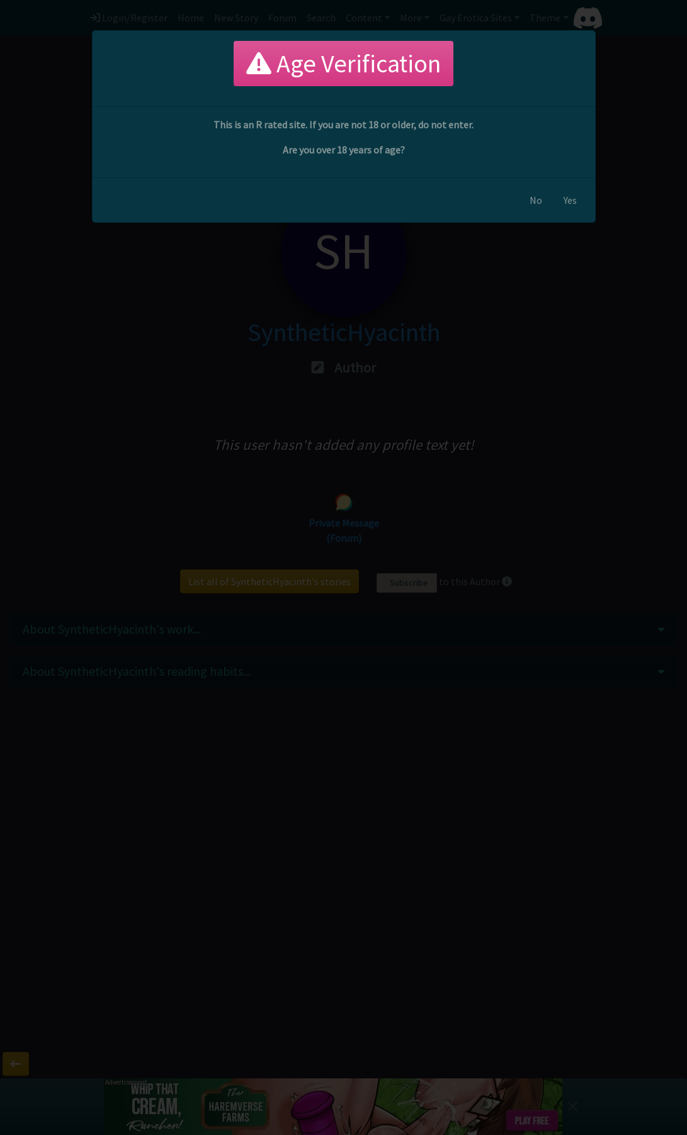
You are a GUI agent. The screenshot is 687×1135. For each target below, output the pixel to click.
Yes (570, 200)
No (536, 200)
